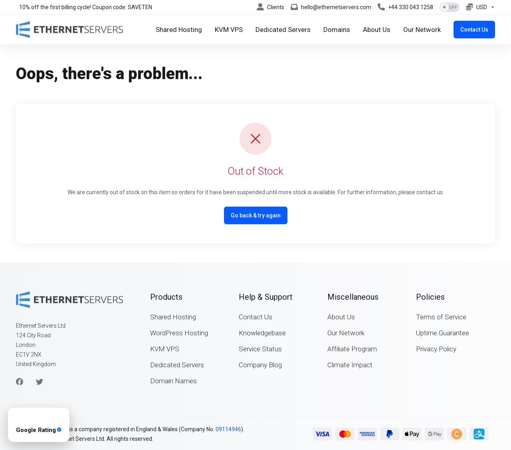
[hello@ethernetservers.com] (330, 7)
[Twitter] (40, 382)
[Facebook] (20, 382)
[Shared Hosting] (178, 29)
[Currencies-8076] (479, 7)
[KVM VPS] (228, 29)
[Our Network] (422, 29)
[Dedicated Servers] (283, 29)
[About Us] (377, 29)
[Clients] (270, 7)
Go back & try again (256, 215)
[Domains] (337, 29)
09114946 (228, 429)
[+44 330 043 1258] (405, 7)
